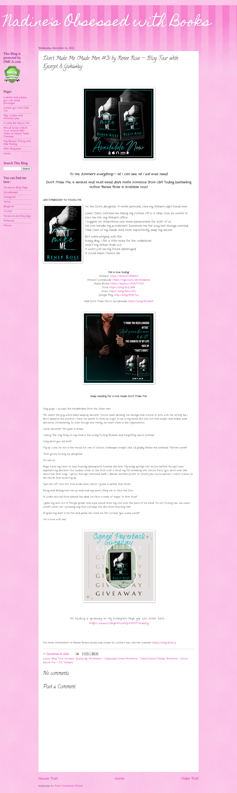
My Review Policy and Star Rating (16, 143)
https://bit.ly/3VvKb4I (140, 301)
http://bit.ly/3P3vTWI (126, 295)
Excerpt (69, 658)
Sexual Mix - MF (52, 662)
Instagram (9, 197)
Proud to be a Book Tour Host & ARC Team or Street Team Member (16, 132)
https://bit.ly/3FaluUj (164, 643)
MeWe (7, 225)
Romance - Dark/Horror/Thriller (145, 658)
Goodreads (10, 192)
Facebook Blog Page (15, 187)
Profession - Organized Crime (107, 658)
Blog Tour (57, 658)
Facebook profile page (17, 216)
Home (119, 778)
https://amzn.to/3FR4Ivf (124, 276)
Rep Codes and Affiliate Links (13, 117)
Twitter (7, 211)
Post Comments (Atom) (69, 786)
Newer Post (48, 778)
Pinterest (8, 220)
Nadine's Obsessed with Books (107, 23)
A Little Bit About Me (16, 123)
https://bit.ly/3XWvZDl (122, 291)
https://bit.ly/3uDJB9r (122, 287)
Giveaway (81, 658)
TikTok (6, 202)
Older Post (190, 778)
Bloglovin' (8, 206)
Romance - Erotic (177, 658)
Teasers (68, 662)
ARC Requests (12, 149)
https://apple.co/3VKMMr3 (127, 283)
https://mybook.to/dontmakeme (131, 280)
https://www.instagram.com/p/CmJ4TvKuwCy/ (119, 623)
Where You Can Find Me (15, 109)
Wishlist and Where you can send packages (15, 100)
